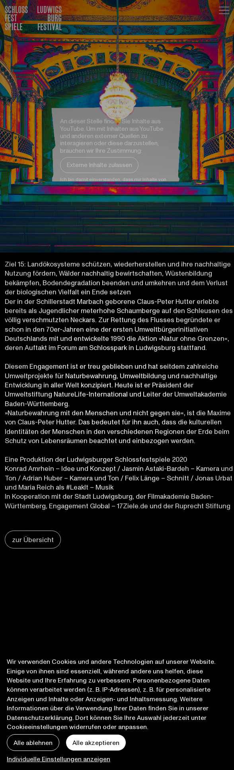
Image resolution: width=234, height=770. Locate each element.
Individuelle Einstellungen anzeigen (58, 758)
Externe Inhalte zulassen (99, 165)
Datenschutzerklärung (39, 717)
